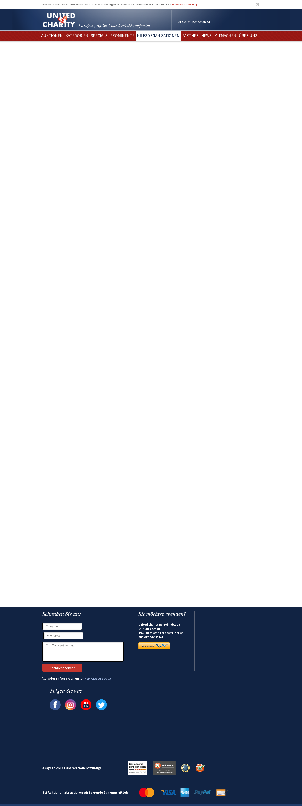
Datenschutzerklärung (184, 4)
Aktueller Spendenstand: (194, 21)
